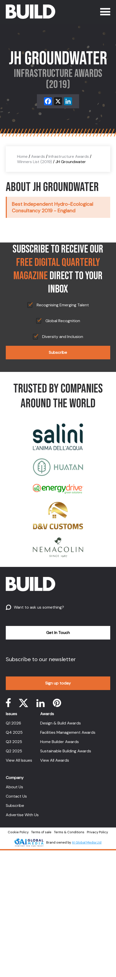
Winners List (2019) (34, 161)
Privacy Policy (97, 832)
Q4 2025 (14, 732)
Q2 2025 (14, 751)
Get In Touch (58, 632)
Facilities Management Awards (67, 732)
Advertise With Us (22, 814)
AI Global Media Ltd (86, 842)
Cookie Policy (18, 832)
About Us (14, 787)
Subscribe (58, 352)
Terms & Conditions (69, 832)
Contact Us (16, 796)
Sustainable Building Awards (65, 751)
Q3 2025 (14, 741)
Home (22, 156)
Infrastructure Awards (68, 156)
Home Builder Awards (59, 741)
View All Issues (19, 760)
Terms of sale (41, 832)
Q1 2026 (13, 723)
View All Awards (54, 760)
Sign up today (58, 683)
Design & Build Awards (60, 723)
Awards (38, 156)
